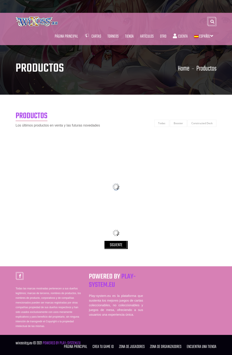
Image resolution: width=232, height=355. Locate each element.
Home (183, 69)
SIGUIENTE (116, 245)
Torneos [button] (113, 36)
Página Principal (66, 36)
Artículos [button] (147, 36)
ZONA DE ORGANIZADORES (165, 347)
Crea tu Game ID (103, 347)
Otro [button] (163, 36)
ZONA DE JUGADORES (132, 347)
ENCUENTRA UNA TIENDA (201, 347)
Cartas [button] (92, 36)
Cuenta (180, 36)
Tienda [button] (129, 36)
